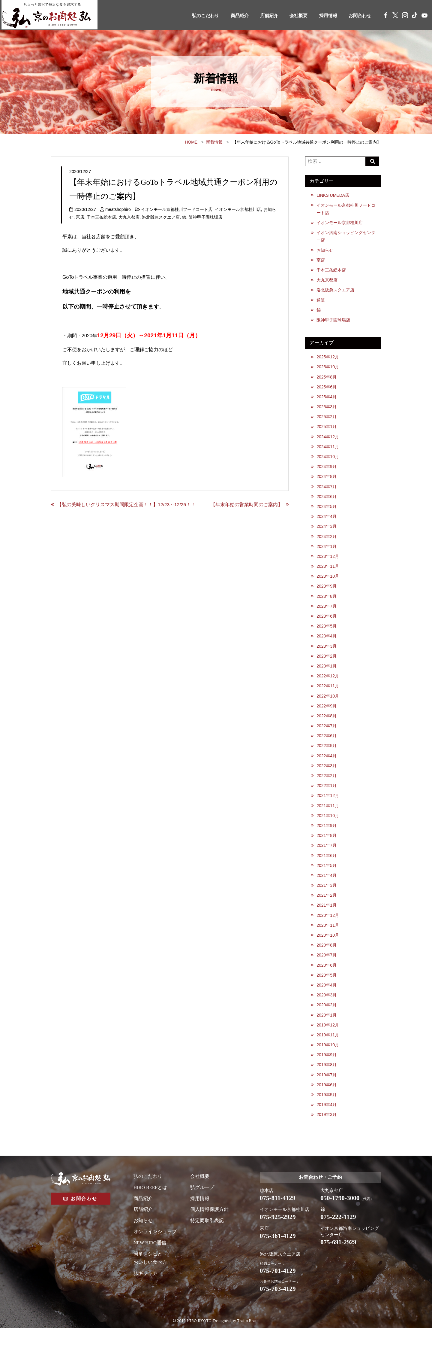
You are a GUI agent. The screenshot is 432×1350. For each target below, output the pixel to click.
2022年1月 (327, 798)
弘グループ (202, 1207)
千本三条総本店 (101, 217)
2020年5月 (327, 992)
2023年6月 (327, 624)
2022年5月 (327, 757)
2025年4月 (327, 400)
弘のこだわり (194, 15)
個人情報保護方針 (209, 1229)
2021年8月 (327, 849)
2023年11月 (328, 574)
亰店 (80, 217)
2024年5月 (327, 512)
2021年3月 (327, 900)
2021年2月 (327, 910)
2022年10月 (328, 706)
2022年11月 (328, 696)
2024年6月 (327, 502)
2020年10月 (328, 951)
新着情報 (214, 142)
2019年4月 (327, 1124)
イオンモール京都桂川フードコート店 (177, 209)
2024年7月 (327, 492)
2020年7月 (327, 971)
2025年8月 (327, 380)
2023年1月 (327, 675)
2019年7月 (327, 1093)
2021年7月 (327, 859)
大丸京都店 (129, 217)
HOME (191, 142)
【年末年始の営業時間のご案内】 (246, 504)
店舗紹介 (262, 15)
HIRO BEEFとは (151, 1207)
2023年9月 (327, 594)
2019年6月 (327, 1104)
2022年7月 (327, 737)
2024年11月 (328, 451)
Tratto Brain (248, 1343)
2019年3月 (327, 1134)
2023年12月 (328, 563)
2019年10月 (328, 1063)
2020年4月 (327, 1002)
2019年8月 (327, 1083)
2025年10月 (328, 370)
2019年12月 (328, 1042)
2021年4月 (327, 889)
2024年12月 (328, 441)
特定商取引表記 (207, 1240)
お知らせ (325, 251)
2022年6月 (327, 747)
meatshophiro (118, 209)
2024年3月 (327, 533)
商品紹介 (230, 15)
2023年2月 (327, 665)
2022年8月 (327, 727)
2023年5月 (327, 635)
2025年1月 (327, 431)
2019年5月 (327, 1114)
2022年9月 (327, 716)
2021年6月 (327, 869)
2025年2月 (327, 421)
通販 (321, 302)
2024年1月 (327, 553)
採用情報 (324, 15)
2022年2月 (327, 788)
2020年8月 (327, 961)
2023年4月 (327, 645)
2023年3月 (327, 655)
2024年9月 (327, 472)
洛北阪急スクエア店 (161, 217)
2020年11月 (328, 940)
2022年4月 (327, 767)
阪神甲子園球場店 (205, 217)
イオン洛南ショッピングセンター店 (346, 237)
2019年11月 (328, 1053)
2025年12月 (328, 359)
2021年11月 (328, 818)
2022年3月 (327, 777)
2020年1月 (327, 1032)
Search (373, 161)
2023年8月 (327, 604)
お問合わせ (358, 15)
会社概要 (293, 15)
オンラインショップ (155, 1251)
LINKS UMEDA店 (333, 195)
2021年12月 (328, 808)
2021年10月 (328, 828)
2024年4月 (327, 523)
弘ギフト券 (146, 1293)
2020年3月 (327, 1012)
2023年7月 (327, 615)
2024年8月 (327, 482)
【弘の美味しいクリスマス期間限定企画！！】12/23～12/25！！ (126, 504)
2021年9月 (327, 839)
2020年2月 (327, 1022)
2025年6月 (327, 390)
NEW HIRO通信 (150, 1262)
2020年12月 (328, 930)
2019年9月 (327, 1073)
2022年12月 (328, 686)
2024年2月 (327, 543)
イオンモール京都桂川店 (238, 209)
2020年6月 (327, 981)
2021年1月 (327, 920)
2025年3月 (327, 411)
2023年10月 (328, 584)
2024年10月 (328, 462)
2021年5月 (327, 879)
